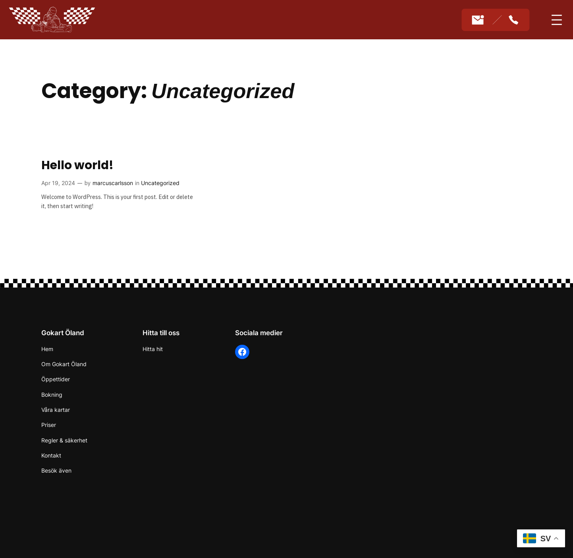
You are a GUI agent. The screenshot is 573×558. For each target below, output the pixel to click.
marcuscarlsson (113, 183)
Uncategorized (160, 183)
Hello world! (77, 165)
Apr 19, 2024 (58, 183)
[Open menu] (556, 20)
